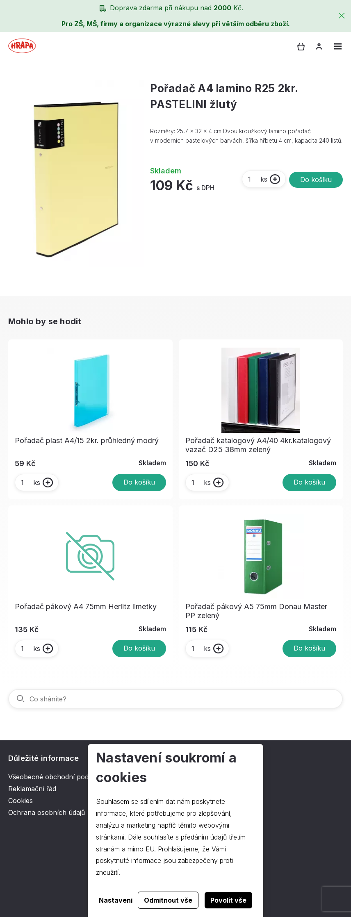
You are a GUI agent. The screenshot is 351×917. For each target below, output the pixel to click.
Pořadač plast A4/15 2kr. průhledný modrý (87, 440)
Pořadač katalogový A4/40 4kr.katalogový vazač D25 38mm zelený (258, 445)
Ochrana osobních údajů (46, 812)
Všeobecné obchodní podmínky (57, 777)
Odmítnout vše (168, 900)
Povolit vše (228, 900)
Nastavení (115, 900)
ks (257, 179)
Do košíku (316, 179)
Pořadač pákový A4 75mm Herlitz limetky (86, 606)
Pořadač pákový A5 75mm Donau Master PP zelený (256, 611)
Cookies (20, 800)
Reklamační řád (32, 789)
